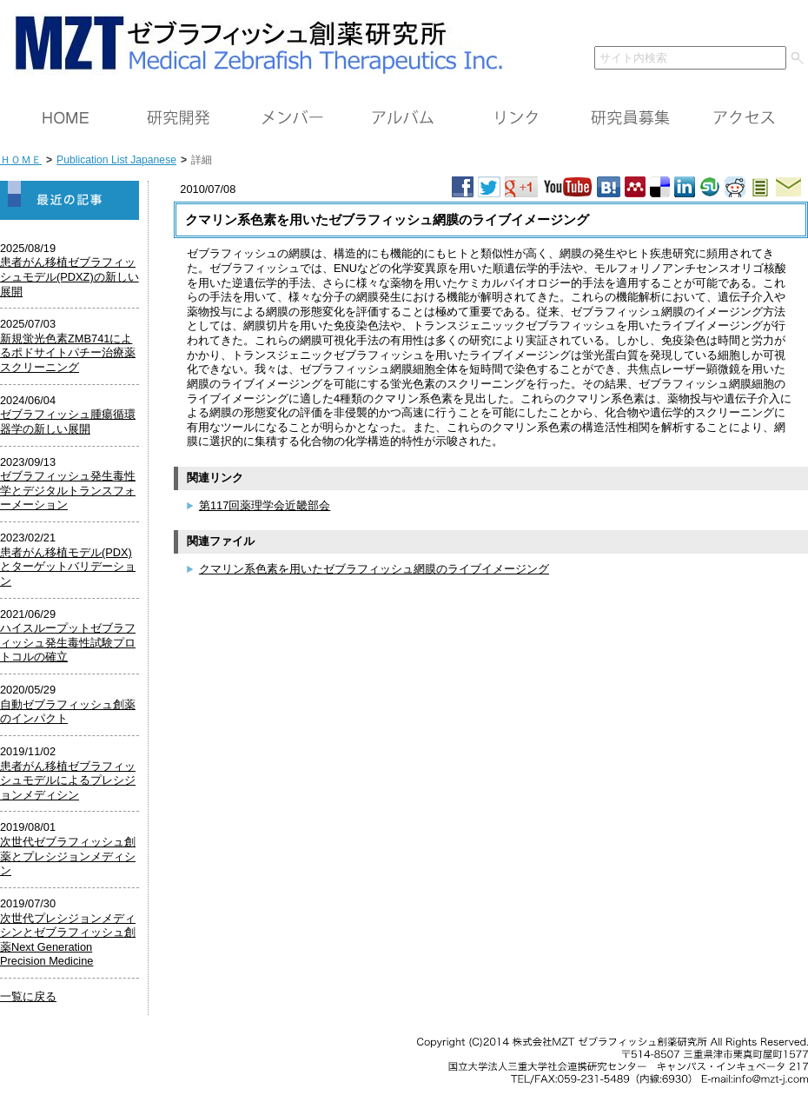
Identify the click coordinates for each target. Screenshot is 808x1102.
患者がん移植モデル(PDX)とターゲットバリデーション (68, 567)
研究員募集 (629, 118)
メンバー (291, 118)
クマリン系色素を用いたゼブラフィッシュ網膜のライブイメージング (374, 568)
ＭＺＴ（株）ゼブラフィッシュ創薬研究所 (252, 41)
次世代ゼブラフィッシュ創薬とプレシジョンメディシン (68, 856)
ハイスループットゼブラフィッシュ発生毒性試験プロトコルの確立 (68, 642)
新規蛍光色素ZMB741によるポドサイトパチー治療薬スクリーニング (68, 353)
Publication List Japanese (116, 160)
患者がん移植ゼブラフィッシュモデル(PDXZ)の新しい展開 (69, 276)
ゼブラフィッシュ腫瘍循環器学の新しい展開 (68, 421)
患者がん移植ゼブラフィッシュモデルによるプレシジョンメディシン (68, 780)
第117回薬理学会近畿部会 (264, 505)
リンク (516, 118)
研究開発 (178, 118)
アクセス (742, 118)
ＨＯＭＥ (65, 118)
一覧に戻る (28, 996)
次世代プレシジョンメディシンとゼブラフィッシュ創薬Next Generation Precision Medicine (68, 940)
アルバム (404, 118)
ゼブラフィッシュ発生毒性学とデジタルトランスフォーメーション (68, 490)
